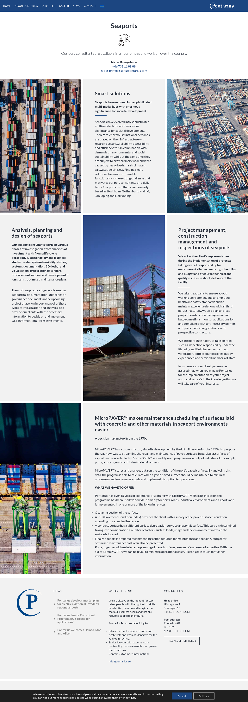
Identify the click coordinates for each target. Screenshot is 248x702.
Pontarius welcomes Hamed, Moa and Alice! (79, 631)
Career (64, 5)
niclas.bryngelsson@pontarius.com (124, 70)
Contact (90, 5)
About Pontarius (26, 5)
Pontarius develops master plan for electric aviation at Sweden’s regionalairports (78, 604)
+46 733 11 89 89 (124, 66)
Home (7, 5)
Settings (204, 696)
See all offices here (182, 641)
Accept (181, 696)
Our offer (48, 5)
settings (130, 697)
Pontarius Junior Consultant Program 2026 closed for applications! (76, 618)
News (76, 5)
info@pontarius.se (120, 661)
